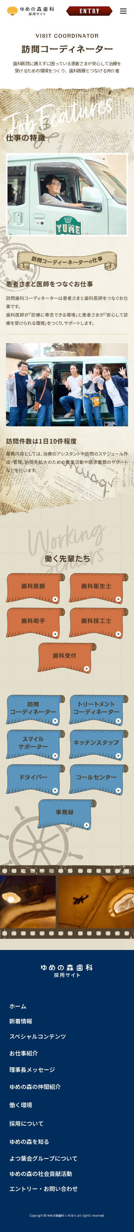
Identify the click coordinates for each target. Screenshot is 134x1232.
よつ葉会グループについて (43, 1158)
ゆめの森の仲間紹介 (35, 1086)
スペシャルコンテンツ (37, 1036)
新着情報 (20, 1021)
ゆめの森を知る (29, 1141)
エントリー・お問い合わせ (43, 1188)
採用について (26, 1123)
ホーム (17, 1006)
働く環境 (20, 1104)
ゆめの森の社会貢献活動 (40, 1173)
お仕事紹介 (23, 1053)
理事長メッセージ (32, 1069)
